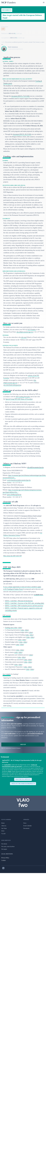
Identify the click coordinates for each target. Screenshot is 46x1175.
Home (3, 823)
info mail (24, 337)
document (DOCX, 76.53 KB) (20, 96)
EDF (3, 29)
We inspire (4, 849)
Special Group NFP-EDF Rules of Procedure (19, 399)
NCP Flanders (31, 329)
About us (3, 825)
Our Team (4, 828)
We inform (4, 844)
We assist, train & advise (7, 846)
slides (20, 627)
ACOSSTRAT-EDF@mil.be (12, 385)
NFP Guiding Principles (23, 396)
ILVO (9, 771)
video (25, 662)
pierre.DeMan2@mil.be (14, 494)
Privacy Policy (5, 857)
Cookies (3, 860)
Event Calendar (27, 825)
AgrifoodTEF (7, 764)
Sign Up (23, 744)
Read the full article (23, 779)
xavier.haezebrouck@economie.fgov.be (19, 480)
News (24, 823)
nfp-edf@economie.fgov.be (24, 332)
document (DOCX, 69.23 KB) (22, 134)
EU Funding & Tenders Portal (14, 589)
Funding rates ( (9, 627)
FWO (2, 831)
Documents (26, 828)
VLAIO (3, 833)
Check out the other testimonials (23, 783)
